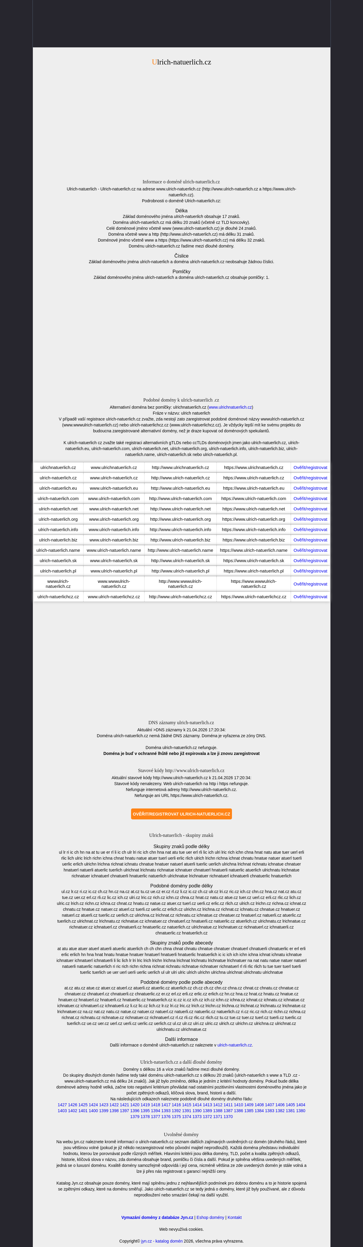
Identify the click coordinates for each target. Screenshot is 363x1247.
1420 (134, 1104)
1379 (134, 1116)
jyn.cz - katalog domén (162, 1241)
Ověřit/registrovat (310, 467)
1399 (103, 1110)
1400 (93, 1110)
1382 (280, 1110)
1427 (62, 1104)
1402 (72, 1110)
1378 (145, 1116)
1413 (207, 1104)
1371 (217, 1116)
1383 (269, 1110)
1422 (114, 1104)
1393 (165, 1110)
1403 (62, 1110)
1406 (280, 1104)
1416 (176, 1104)
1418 (155, 1104)
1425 (83, 1104)
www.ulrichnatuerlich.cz (230, 407)
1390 (196, 1110)
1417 (165, 1104)
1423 (103, 1104)
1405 (290, 1104)
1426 (72, 1104)
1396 (134, 1110)
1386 (238, 1110)
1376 (165, 1116)
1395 (145, 1110)
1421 (124, 1104)
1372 (207, 1116)
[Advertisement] (181, 121)
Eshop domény (210, 1217)
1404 (300, 1104)
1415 (186, 1104)
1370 (228, 1116)
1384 (259, 1110)
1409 (249, 1104)
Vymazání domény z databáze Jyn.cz (157, 1217)
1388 (217, 1110)
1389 (207, 1110)
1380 (300, 1110)
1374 (186, 1116)
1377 (155, 1116)
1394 (155, 1110)
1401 (83, 1110)
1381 (290, 1110)
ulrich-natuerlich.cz (234, 1045)
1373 (196, 1116)
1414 (196, 1104)
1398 (114, 1110)
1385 (249, 1110)
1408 (259, 1104)
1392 (176, 1110)
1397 (124, 1110)
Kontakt (234, 1217)
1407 (269, 1104)
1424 (93, 1104)
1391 (186, 1110)
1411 (228, 1104)
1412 (217, 1104)
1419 (145, 1104)
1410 (238, 1104)
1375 (176, 1116)
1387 (228, 1110)
